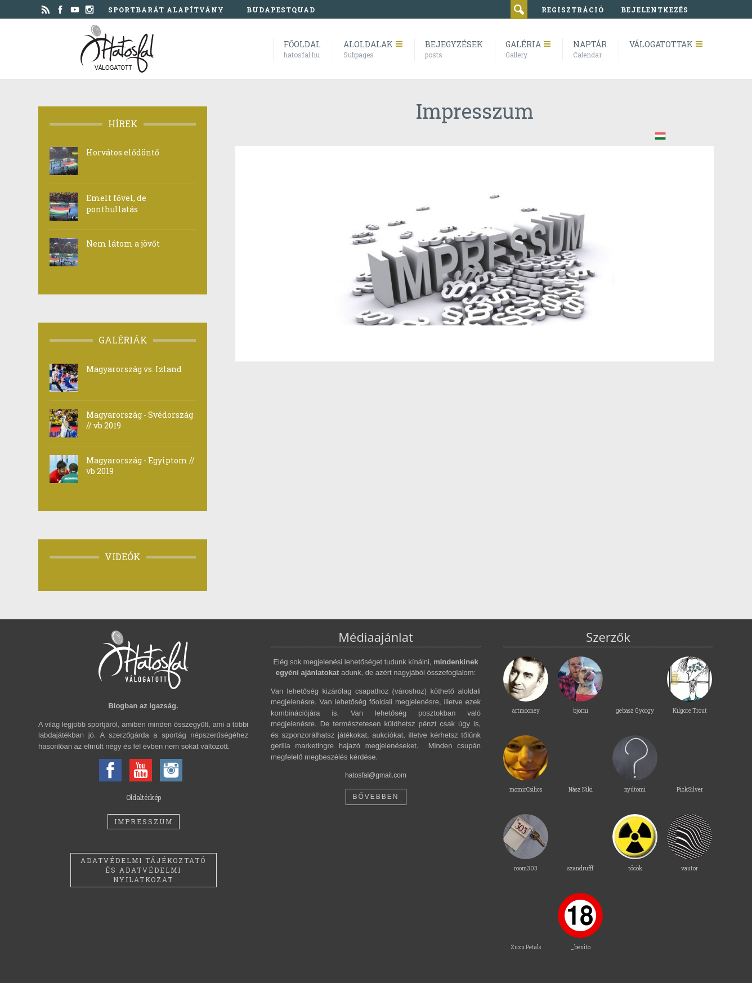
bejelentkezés (654, 9)
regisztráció (572, 9)
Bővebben (375, 797)
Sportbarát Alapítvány (166, 9)
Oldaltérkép (143, 797)
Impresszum (143, 821)
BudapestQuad (281, 9)
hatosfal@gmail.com (375, 775)
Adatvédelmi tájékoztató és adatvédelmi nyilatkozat (143, 870)
